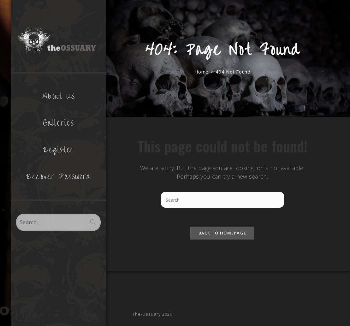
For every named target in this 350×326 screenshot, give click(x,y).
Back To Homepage (222, 233)
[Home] (201, 71)
